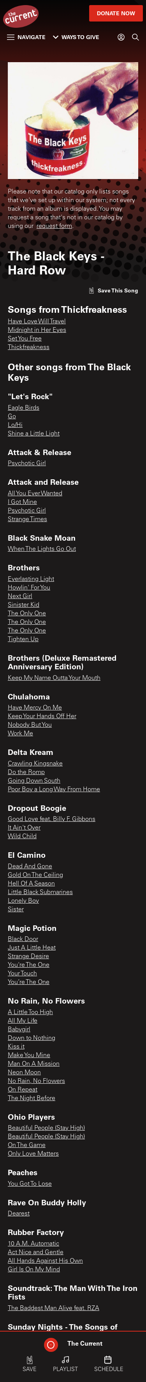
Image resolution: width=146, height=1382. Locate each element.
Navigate (26, 37)
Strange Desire (28, 957)
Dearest (19, 1214)
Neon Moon (24, 1073)
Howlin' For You (29, 588)
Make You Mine (29, 1055)
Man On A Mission (34, 1064)
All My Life (22, 1021)
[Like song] (113, 290)
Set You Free (25, 339)
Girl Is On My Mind (34, 1270)
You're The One (28, 965)
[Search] (135, 37)
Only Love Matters (33, 1154)
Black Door (23, 939)
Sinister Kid (23, 605)
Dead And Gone (30, 867)
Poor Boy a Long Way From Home (54, 790)
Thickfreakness (28, 347)
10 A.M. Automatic (33, 1244)
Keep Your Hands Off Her (42, 716)
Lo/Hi (15, 425)
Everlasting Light (31, 579)
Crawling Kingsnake (35, 764)
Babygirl (19, 1030)
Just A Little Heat (32, 948)
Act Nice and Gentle (35, 1252)
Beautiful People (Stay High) (46, 1128)
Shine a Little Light (34, 434)
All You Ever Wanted (35, 494)
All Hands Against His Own (45, 1261)
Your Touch (22, 974)
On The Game (27, 1145)
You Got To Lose (30, 1184)
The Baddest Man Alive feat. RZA (53, 1308)
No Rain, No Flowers (36, 1081)
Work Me (20, 734)
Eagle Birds (23, 408)
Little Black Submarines (40, 892)
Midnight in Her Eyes (37, 330)
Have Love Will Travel (37, 322)
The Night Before (31, 1098)
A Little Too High (30, 1012)
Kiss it (16, 1047)
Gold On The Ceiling (35, 875)
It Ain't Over (24, 828)
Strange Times (27, 519)
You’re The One (28, 982)
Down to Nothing (31, 1038)
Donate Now (116, 13)
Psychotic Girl (27, 464)
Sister (16, 910)
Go (12, 417)
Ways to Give (76, 37)
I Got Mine (22, 502)
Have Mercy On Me (35, 708)
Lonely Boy (23, 901)
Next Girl (20, 596)
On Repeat (22, 1090)
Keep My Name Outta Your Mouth (54, 678)
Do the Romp (26, 772)
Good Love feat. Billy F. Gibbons (51, 819)
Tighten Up (23, 639)
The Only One (27, 614)
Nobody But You (30, 725)
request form (54, 226)
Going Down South (34, 781)
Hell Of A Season (31, 884)
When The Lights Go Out (42, 549)
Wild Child (22, 837)
